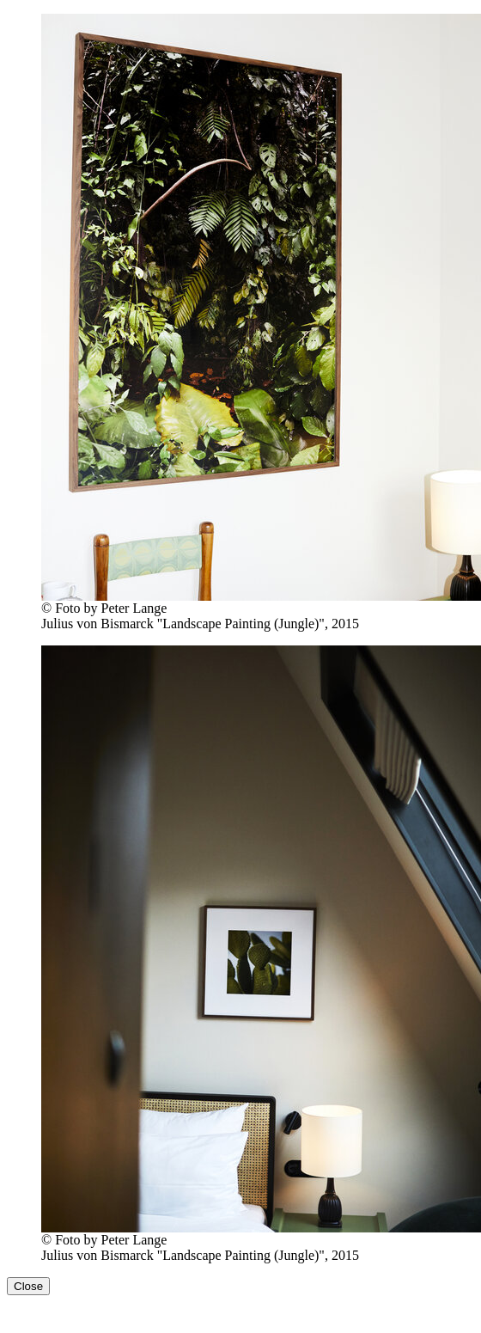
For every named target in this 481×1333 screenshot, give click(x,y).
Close (28, 1286)
